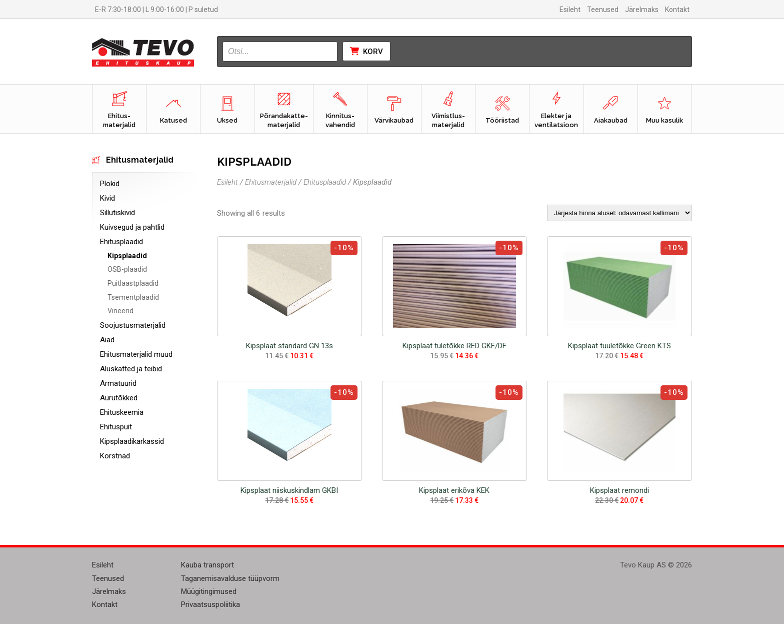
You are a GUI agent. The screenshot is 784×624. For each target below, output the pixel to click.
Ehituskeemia (122, 412)
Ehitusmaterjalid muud (136, 354)
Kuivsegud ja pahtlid (132, 227)
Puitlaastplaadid (133, 283)
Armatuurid (118, 383)
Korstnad (115, 455)
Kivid (107, 198)
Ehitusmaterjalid (270, 182)
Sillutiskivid (117, 212)
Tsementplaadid (133, 297)
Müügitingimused (208, 591)
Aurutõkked (119, 397)
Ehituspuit (116, 426)
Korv (366, 51)
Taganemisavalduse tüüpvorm (230, 578)
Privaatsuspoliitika (210, 604)
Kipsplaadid (127, 256)
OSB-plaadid (127, 269)
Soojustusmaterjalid (133, 325)
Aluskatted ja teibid (131, 368)
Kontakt (677, 10)
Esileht (570, 10)
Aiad (107, 339)
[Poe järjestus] (619, 213)
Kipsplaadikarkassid (132, 441)
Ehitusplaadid (121, 241)
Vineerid (121, 311)
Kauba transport (207, 564)
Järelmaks (641, 10)
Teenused (602, 10)
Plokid (110, 183)
